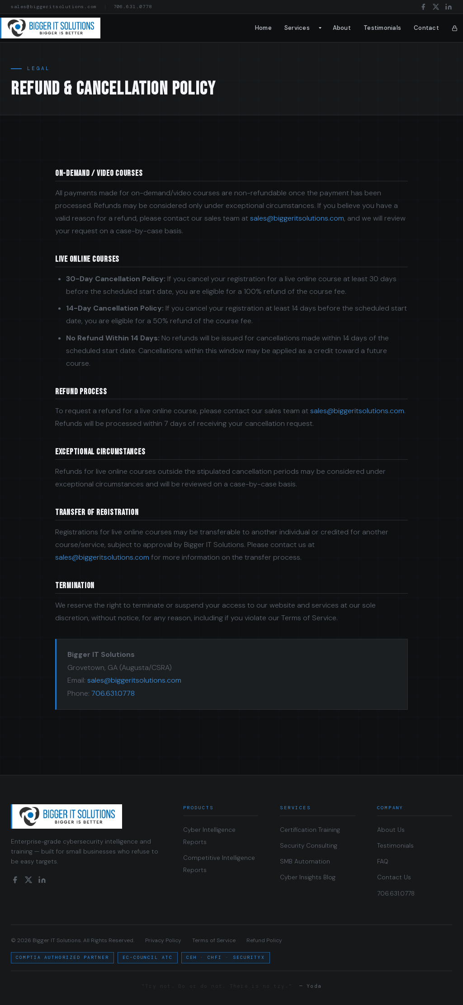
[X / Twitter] (435, 6)
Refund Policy (264, 940)
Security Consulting (308, 845)
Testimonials (382, 28)
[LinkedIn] (448, 6)
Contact (426, 28)
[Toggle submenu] (320, 28)
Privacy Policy (163, 940)
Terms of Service (214, 940)
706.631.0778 (132, 6)
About (342, 28)
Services (297, 28)
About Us (391, 830)
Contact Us (394, 877)
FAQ (382, 861)
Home (263, 28)
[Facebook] (423, 6)
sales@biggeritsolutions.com (54, 6)
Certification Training (310, 830)
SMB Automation (305, 861)
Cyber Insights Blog (307, 877)
